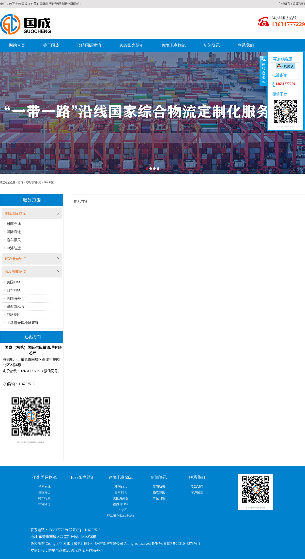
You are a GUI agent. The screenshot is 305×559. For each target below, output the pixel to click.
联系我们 (299, 4)
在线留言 (284, 4)
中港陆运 (14, 248)
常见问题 (159, 498)
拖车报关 (14, 240)
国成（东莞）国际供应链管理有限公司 (47, 4)
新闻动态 (159, 486)
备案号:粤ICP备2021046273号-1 (175, 544)
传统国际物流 (89, 45)
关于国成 (51, 45)
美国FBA (14, 282)
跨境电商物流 (173, 45)
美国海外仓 (15, 298)
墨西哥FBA (15, 306)
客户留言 (197, 492)
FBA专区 (49, 182)
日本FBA (14, 290)
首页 (20, 182)
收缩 (263, 71)
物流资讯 (159, 492)
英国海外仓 (94, 550)
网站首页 (17, 45)
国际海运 (14, 232)
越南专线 (14, 224)
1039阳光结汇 (131, 45)
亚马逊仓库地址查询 (23, 323)
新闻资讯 (212, 45)
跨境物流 (78, 550)
